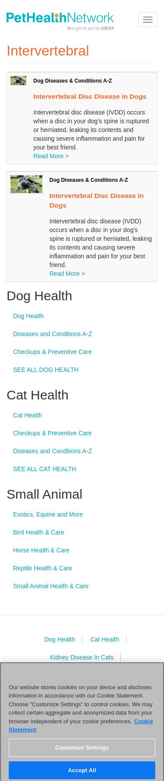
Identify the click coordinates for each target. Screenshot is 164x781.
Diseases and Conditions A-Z (52, 333)
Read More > (51, 156)
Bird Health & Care (38, 532)
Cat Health (27, 415)
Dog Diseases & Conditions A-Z (72, 81)
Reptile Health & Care (42, 568)
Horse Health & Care (41, 550)
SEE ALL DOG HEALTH (45, 369)
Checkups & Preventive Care (52, 351)
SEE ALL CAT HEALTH (44, 468)
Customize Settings (82, 749)
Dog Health (28, 315)
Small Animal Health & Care (51, 586)
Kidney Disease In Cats (82, 657)
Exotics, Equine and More (48, 514)
